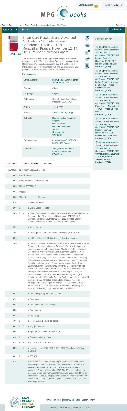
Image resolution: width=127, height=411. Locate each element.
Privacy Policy (65, 407)
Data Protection (59, 123)
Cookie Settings (77, 407)
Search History (88, 400)
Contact (87, 407)
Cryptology (57, 135)
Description (12, 163)
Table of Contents (30, 163)
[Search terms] (60, 29)
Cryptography (58, 132)
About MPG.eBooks (113, 5)
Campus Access (88, 5)
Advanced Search (54, 400)
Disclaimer (54, 407)
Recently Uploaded (71, 400)
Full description (29, 74)
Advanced (117, 29)
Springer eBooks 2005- (62, 148)
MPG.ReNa (57, 154)
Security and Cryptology (62, 113)
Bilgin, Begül (57, 80)
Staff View (47, 163)
